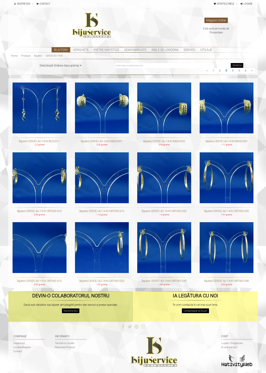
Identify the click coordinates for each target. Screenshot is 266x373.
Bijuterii (38, 55)
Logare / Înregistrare (232, 343)
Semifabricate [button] (135, 50)
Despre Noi (21, 3)
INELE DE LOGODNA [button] (164, 50)
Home (14, 55)
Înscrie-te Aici (71, 310)
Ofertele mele (223, 3)
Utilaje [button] (206, 50)
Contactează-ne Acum (195, 310)
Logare (246, 3)
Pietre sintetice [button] (106, 50)
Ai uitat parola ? (229, 347)
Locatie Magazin (22, 347)
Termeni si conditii (64, 343)
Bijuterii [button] (61, 50)
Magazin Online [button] (216, 20)
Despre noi (19, 343)
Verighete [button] (81, 50)
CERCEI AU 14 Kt (54, 55)
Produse (25, 55)
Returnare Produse (65, 347)
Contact (43, 3)
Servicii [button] (189, 50)
